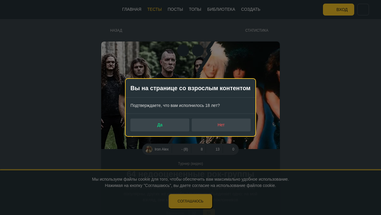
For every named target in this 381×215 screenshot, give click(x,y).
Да (160, 124)
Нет (221, 124)
